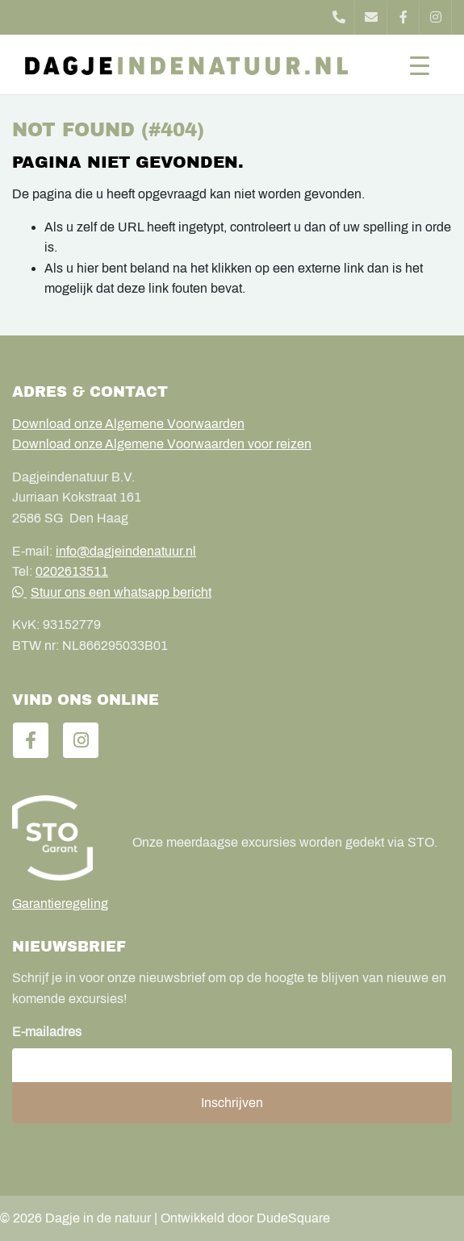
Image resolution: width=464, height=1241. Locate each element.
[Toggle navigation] (419, 64)
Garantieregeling (60, 903)
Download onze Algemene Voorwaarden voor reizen (161, 444)
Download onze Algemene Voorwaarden (128, 424)
